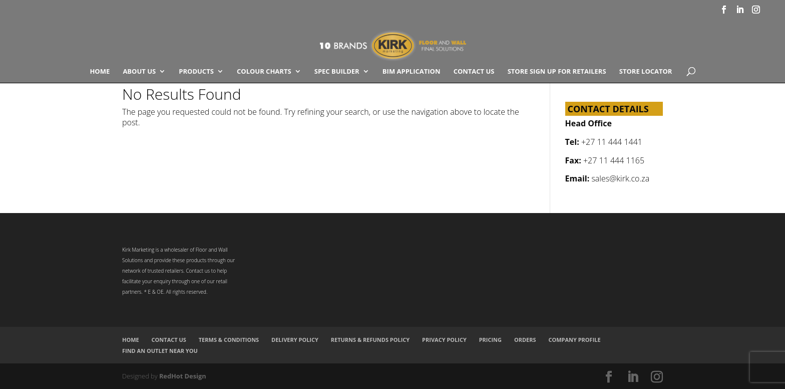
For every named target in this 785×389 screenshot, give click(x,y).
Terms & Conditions (229, 339)
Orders (525, 339)
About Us (139, 72)
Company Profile (574, 339)
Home (100, 72)
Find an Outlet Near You (160, 350)
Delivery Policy (294, 339)
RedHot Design (182, 375)
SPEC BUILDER (336, 72)
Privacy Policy (444, 339)
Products (196, 72)
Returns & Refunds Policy (370, 339)
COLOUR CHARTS (264, 72)
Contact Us (474, 72)
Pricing (490, 339)
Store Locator (645, 72)
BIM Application (411, 72)
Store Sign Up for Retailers (557, 72)
